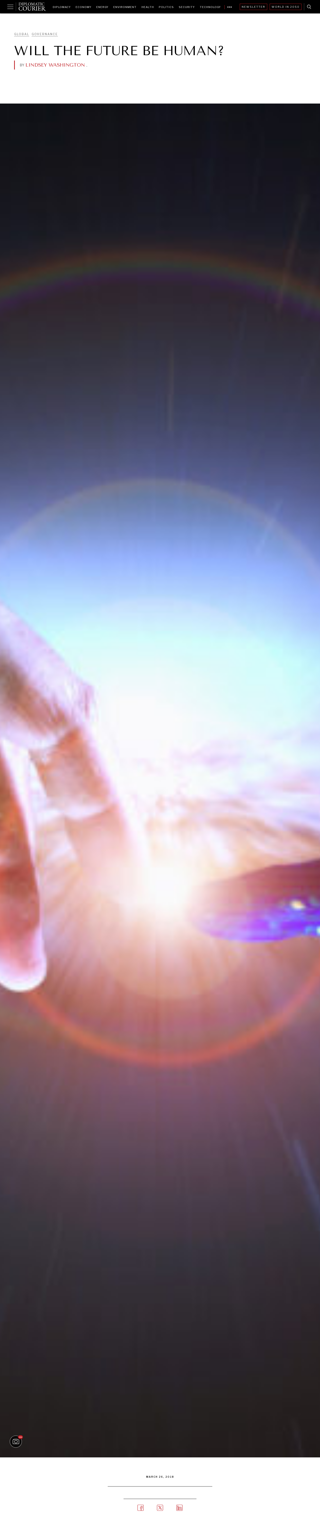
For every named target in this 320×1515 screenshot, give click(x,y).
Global (21, 34)
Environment (125, 7)
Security (187, 7)
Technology (210, 7)
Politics (166, 7)
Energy (102, 7)
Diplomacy (62, 7)
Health (148, 7)
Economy (83, 7)
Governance (45, 34)
